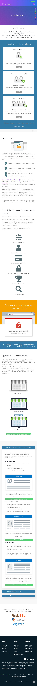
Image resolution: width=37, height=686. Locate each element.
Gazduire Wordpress (5, 653)
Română (18, 1)
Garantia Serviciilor (28, 645)
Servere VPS (4, 646)
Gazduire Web (4, 645)
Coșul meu (33, 1)
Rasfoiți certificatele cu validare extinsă (19, 584)
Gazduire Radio (5, 650)
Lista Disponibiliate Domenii (18, 654)
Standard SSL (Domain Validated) (11, 180)
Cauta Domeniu (16, 645)
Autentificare (22, 1)
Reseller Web (4, 648)
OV (25, 181)
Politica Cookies (28, 650)
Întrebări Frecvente (11, 596)
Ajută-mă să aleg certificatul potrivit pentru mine (18, 447)
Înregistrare (26, 1)
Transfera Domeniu (17, 646)
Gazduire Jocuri (4, 651)
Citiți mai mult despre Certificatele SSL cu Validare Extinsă (19, 434)
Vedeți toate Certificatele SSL (13, 591)
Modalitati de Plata (28, 648)
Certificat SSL (16, 648)
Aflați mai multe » (28, 346)
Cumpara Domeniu (17, 653)
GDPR (26, 653)
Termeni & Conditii (28, 651)
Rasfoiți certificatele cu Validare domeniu (18, 499)
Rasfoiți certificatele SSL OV (18, 539)
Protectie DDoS (28, 646)
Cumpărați (19, 67)
